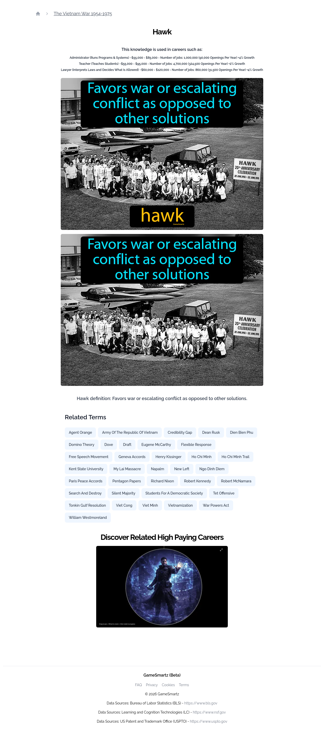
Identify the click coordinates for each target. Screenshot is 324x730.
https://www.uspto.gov (208, 721)
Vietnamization (180, 505)
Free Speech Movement (88, 457)
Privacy (152, 685)
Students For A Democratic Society (174, 493)
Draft (127, 445)
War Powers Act (216, 505)
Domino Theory (81, 445)
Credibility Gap (180, 432)
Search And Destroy (85, 493)
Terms (184, 685)
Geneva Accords (131, 457)
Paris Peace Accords (85, 481)
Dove (109, 445)
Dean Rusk (211, 432)
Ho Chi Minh (202, 457)
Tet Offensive (224, 493)
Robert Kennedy (197, 481)
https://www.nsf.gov (209, 712)
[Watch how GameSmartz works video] (162, 586)
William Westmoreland (88, 518)
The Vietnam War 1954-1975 (83, 13)
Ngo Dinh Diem (212, 469)
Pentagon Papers (126, 481)
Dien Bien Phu (241, 432)
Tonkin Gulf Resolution (87, 505)
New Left (181, 469)
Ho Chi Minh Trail (235, 457)
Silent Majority (123, 493)
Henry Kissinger (168, 457)
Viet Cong (124, 505)
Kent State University (86, 469)
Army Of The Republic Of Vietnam (129, 432)
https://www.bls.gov (200, 703)
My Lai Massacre (127, 469)
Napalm (157, 469)
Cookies (168, 685)
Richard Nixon (162, 481)
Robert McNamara (236, 481)
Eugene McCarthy (156, 445)
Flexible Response (196, 445)
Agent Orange (80, 432)
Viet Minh (150, 505)
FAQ (138, 685)
